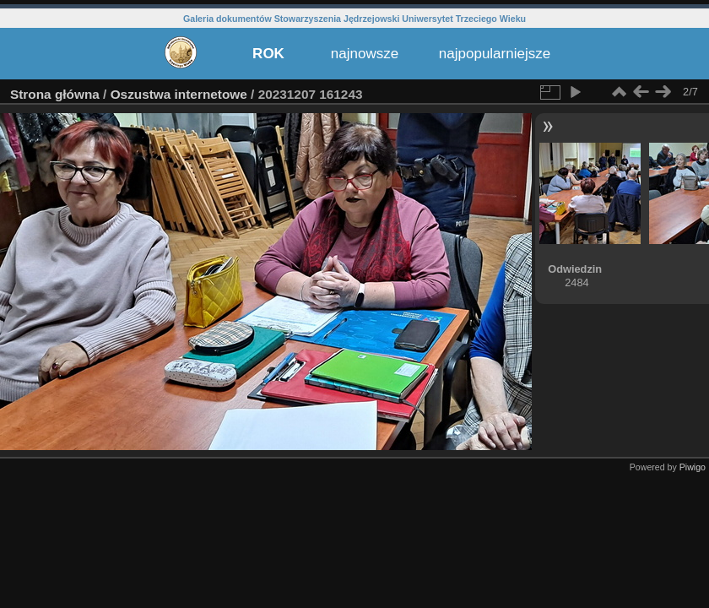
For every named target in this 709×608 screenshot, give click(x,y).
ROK (268, 54)
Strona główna (55, 94)
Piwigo (692, 467)
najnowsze (364, 54)
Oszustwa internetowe (179, 94)
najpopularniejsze (494, 54)
